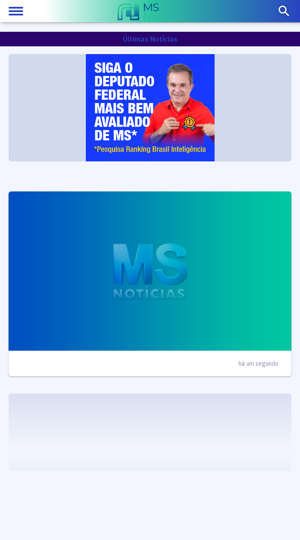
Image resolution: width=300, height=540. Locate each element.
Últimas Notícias (150, 39)
